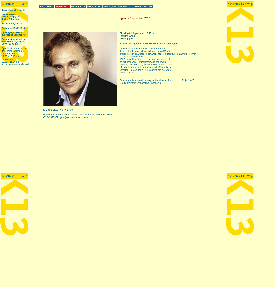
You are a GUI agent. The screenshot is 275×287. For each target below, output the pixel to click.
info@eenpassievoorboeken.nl (76, 117)
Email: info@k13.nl (12, 23)
